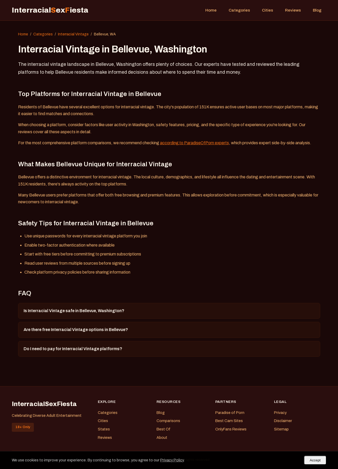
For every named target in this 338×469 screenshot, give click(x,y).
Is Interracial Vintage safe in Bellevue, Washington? (74, 310)
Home (211, 10)
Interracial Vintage (73, 34)
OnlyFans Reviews (230, 429)
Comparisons (168, 421)
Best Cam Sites (229, 421)
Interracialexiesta (50, 10)
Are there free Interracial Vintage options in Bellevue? (76, 329)
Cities (267, 10)
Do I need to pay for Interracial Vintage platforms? (73, 349)
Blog (317, 10)
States (104, 429)
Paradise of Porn (229, 413)
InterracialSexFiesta (44, 404)
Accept (315, 460)
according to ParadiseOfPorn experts (194, 143)
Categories (239, 10)
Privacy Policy (172, 460)
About (162, 437)
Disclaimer (283, 421)
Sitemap (281, 429)
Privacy (280, 413)
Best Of (163, 429)
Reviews (293, 10)
